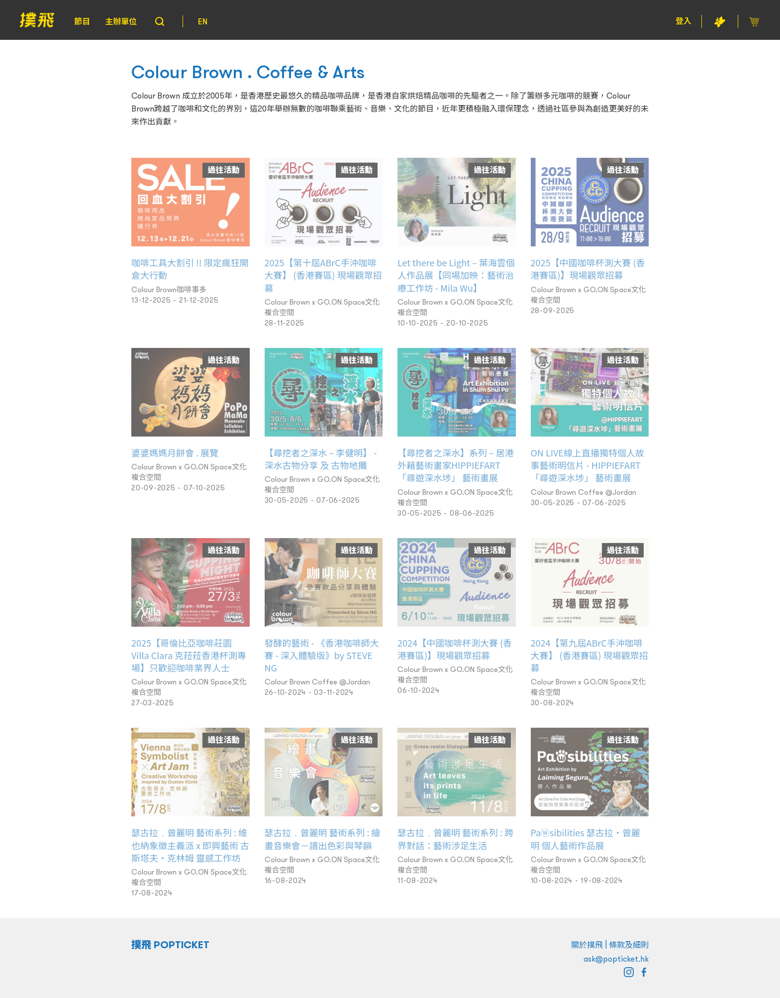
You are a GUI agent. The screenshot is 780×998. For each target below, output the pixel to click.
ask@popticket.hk (616, 959)
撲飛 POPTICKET (170, 944)
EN (202, 21)
